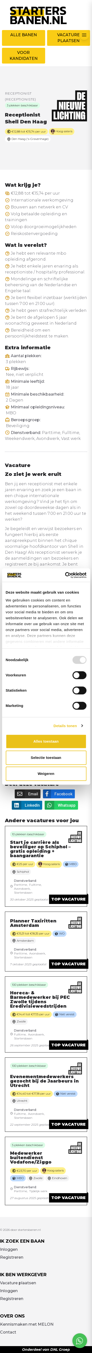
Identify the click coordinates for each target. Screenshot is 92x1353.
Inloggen (9, 1249)
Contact (8, 1332)
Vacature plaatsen (68, 38)
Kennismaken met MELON (26, 1324)
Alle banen (23, 35)
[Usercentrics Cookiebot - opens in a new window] (65, 575)
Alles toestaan (46, 741)
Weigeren (46, 773)
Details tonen (65, 726)
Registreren (11, 1257)
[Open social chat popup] (79, 1340)
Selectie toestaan (46, 757)
